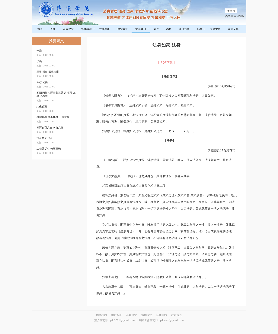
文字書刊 (142, 29)
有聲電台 (215, 29)
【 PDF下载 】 (166, 62)
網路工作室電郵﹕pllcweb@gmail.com (161, 320)
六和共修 (104, 29)
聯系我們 (101, 315)
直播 (53, 29)
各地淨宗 (131, 315)
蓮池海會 (184, 29)
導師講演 (88, 29)
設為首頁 (176, 315)
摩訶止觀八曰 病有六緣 (50, 127)
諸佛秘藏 (42, 106)
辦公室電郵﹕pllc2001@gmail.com (114, 320)
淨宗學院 (68, 29)
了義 (39, 61)
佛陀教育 (122, 29)
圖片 (156, 29)
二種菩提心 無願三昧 (49, 148)
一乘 (39, 50)
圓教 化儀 (42, 82)
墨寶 (168, 29)
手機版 (231, 10)
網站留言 (116, 315)
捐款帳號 (146, 315)
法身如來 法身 (45, 138)
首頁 (40, 29)
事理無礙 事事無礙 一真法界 (53, 117)
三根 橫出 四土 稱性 (48, 71)
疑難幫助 (161, 315)
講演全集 (233, 29)
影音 (201, 29)
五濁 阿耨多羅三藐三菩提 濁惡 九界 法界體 (56, 94)
